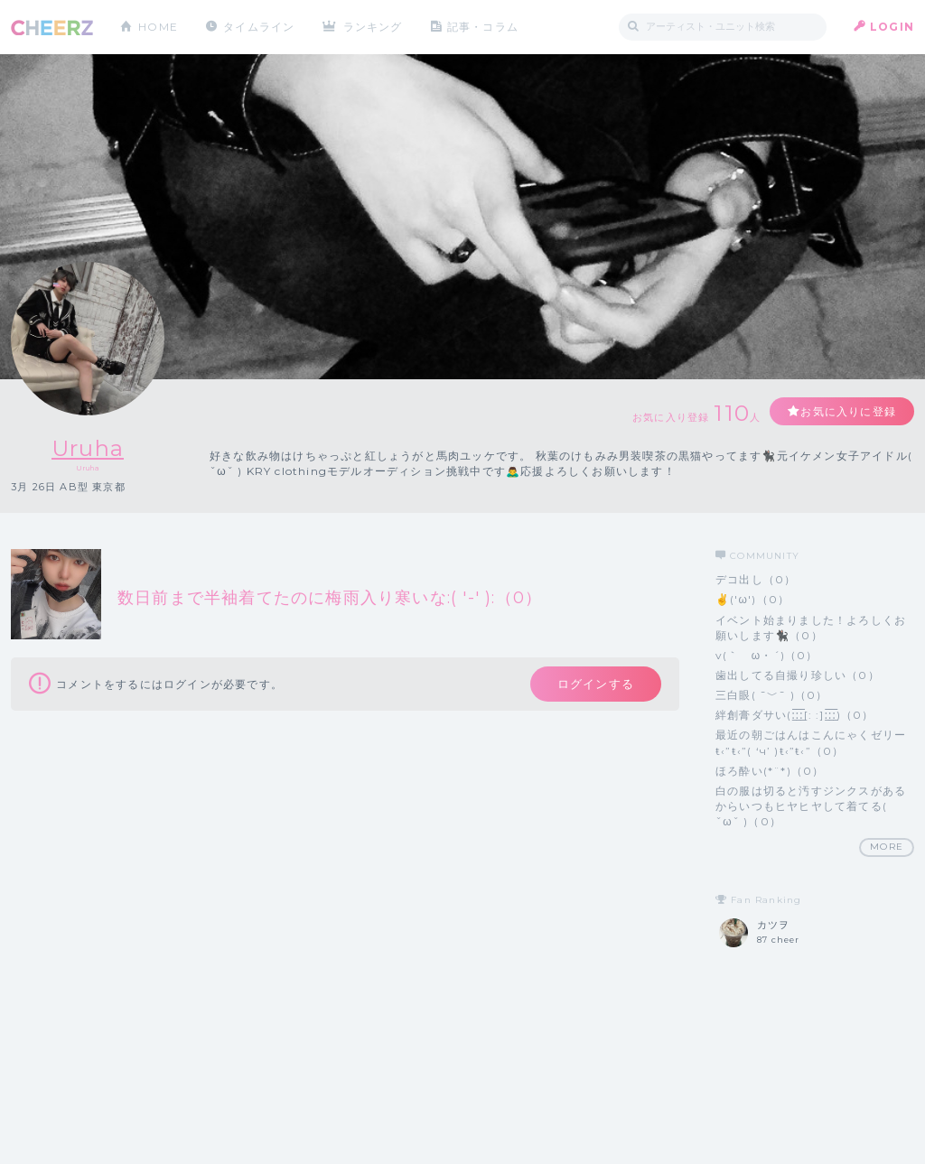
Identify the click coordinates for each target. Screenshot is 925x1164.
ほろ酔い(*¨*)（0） (769, 771)
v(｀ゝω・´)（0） (766, 655)
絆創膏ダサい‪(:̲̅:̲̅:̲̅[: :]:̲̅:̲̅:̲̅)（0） (794, 715)
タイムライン (258, 26)
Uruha (87, 448)
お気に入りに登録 (848, 411)
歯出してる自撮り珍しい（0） (797, 675)
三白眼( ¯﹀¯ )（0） (771, 695)
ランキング (373, 26)
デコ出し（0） (755, 579)
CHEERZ (52, 27)
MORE (886, 846)
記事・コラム (483, 26)
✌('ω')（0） (752, 599)
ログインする (595, 683)
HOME (158, 26)
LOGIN (892, 26)
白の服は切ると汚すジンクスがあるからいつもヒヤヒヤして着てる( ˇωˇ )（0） (810, 806)
